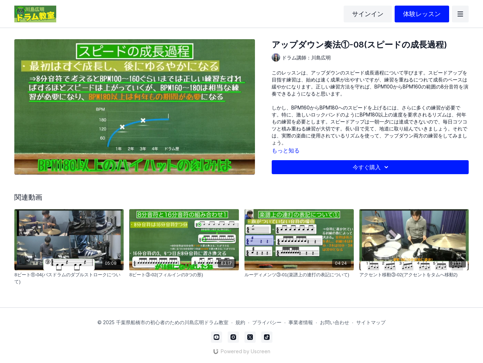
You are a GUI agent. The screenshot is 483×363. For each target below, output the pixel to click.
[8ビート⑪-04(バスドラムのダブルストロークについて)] (69, 278)
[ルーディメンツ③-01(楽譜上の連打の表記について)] (299, 274)
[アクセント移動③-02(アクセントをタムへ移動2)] (414, 274)
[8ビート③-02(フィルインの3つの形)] (184, 274)
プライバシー (266, 322)
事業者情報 (300, 322)
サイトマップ (371, 322)
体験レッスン (422, 13)
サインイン (367, 13)
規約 (240, 322)
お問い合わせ (334, 322)
